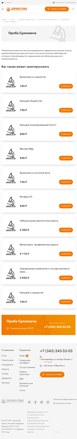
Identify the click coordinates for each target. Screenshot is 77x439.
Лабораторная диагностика (47, 20)
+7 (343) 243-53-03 (57, 327)
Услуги (12, 20)
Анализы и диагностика (26, 20)
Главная (4, 20)
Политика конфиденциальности (64, 399)
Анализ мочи (65, 20)
